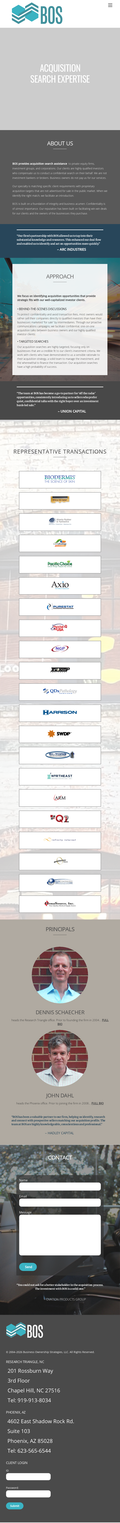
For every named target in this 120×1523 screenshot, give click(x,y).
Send (28, 1267)
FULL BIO (97, 1103)
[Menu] (110, 5)
